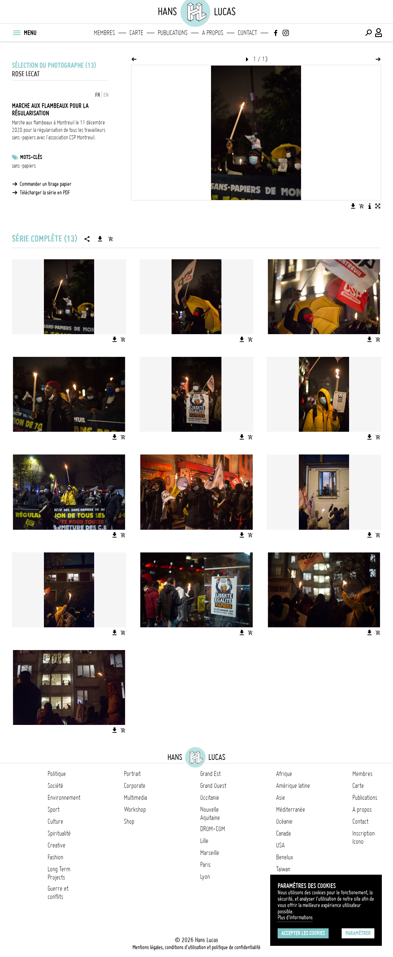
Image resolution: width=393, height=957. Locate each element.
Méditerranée (290, 809)
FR (97, 95)
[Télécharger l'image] (353, 206)
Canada (283, 833)
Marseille (209, 852)
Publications (173, 33)
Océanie (284, 821)
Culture (55, 821)
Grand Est (210, 773)
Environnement (64, 797)
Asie (280, 797)
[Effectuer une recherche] (368, 33)
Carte (136, 33)
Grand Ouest (213, 785)
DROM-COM (212, 829)
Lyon (205, 876)
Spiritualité (59, 833)
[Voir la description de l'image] (369, 206)
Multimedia (135, 797)
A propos (212, 33)
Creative (57, 845)
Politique (57, 773)
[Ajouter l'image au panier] (361, 206)
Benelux (284, 857)
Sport (54, 809)
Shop (129, 821)
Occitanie (209, 797)
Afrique (284, 773)
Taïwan (283, 869)
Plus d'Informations (295, 917)
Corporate (135, 785)
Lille (204, 840)
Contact (247, 33)
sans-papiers (24, 165)
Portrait (132, 773)
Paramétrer (358, 933)
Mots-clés (31, 157)
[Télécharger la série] (100, 238)
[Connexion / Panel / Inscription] (379, 33)
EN (106, 95)
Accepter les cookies (303, 933)
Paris (205, 864)
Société (55, 785)
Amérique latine (293, 785)
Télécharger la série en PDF (45, 192)
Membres (104, 33)
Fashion (55, 857)
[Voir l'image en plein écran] (377, 206)
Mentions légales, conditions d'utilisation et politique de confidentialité (196, 947)
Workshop (135, 809)
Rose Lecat (26, 74)
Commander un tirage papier (45, 184)
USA (280, 845)
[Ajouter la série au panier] (110, 238)
